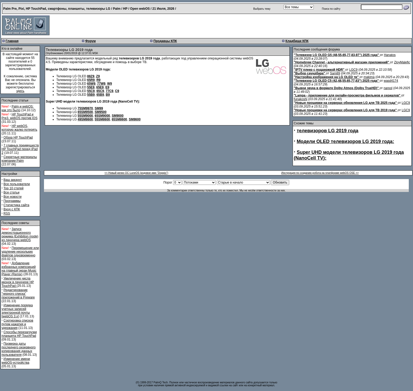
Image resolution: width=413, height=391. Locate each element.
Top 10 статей (13, 188)
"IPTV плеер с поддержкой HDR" (319, 70)
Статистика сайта (16, 205)
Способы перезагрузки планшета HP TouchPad (19, 334)
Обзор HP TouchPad (18, 137)
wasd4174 (391, 81)
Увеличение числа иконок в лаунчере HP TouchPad (18, 282)
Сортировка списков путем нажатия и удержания (17, 324)
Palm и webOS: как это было (17, 108)
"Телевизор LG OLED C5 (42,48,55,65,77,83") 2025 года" (336, 81)
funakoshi (300, 99)
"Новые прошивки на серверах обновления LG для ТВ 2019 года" (345, 110)
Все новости (12, 197)
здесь (20, 91)
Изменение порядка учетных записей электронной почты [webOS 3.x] (17, 310)
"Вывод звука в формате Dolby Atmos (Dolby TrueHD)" (336, 88)
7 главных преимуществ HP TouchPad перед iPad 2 (20, 149)
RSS (6, 213)
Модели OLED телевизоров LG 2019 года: (345, 141)
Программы (12, 201)
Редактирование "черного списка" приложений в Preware (18, 293)
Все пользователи (16, 184)
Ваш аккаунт (12, 180)
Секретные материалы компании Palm (19, 159)
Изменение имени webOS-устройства (16, 360)
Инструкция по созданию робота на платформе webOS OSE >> (320, 172)
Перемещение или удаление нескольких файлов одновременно (20, 251)
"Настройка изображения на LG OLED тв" (326, 77)
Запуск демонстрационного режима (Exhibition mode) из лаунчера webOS (20, 234)
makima (369, 77)
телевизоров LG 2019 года (327, 130)
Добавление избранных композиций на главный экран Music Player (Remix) (19, 268)
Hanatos (390, 55)
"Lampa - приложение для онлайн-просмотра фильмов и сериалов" (347, 95)
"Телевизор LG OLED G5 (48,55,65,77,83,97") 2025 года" (336, 55)
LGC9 (353, 70)
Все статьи (11, 192)
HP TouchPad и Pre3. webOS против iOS (19, 116)
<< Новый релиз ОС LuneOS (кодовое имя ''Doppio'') (136, 172)
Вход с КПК (11, 209)
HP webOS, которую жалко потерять (19, 127)
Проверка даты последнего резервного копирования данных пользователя (19, 349)
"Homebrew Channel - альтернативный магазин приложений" (341, 62)
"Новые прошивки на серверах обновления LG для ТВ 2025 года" (345, 103)
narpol (388, 88)
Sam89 (335, 73)
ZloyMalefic (402, 62)
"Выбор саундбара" (309, 73)
